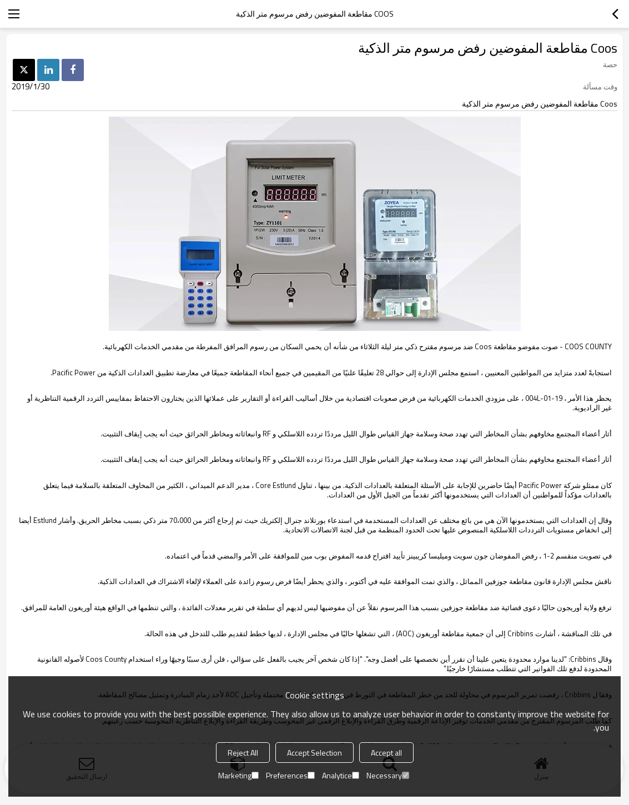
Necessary (387, 775)
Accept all (386, 752)
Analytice (340, 775)
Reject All (243, 752)
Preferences (290, 775)
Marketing (238, 775)
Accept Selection (314, 752)
